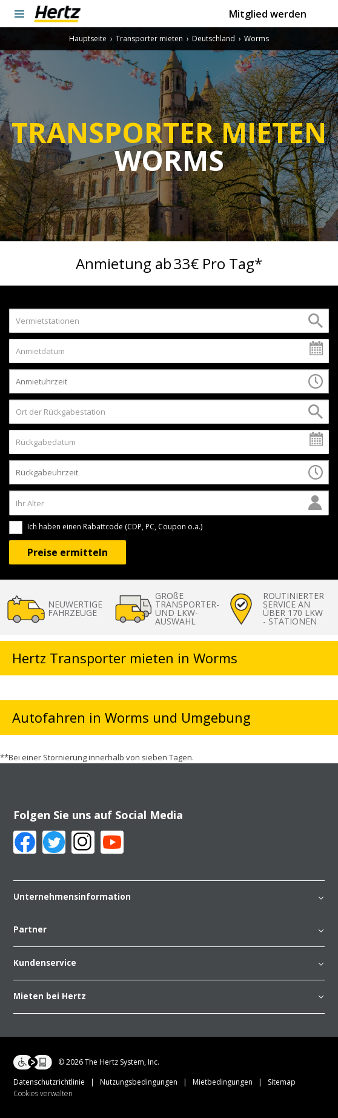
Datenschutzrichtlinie (56, 1082)
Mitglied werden (268, 14)
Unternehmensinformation (169, 897)
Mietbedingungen (230, 1082)
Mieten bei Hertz (169, 996)
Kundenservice (169, 963)
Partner (169, 930)
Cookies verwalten (43, 1093)
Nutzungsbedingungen (146, 1082)
